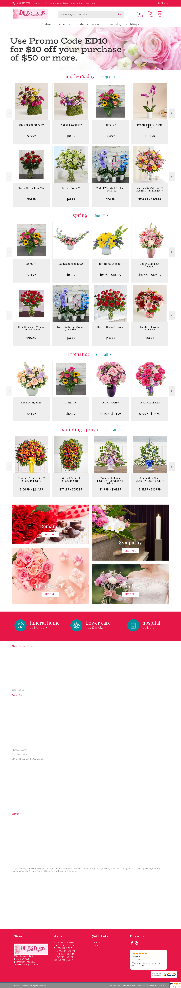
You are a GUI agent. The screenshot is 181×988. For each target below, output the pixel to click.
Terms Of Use (114, 985)
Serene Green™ (71, 188)
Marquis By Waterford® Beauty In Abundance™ (149, 189)
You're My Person (110, 402)
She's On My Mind (31, 402)
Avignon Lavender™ (71, 124)
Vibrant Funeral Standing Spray (71, 479)
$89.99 (71, 275)
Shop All (107, 77)
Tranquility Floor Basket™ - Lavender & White (110, 481)
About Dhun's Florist (23, 646)
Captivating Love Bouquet (150, 265)
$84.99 (70, 136)
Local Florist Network (147, 985)
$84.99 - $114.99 (110, 414)
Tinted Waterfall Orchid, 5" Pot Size (110, 189)
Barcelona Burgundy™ (31, 124)
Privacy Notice (129, 985)
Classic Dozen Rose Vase (31, 188)
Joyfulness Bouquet (110, 263)
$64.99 (110, 136)
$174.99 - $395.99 (70, 489)
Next (172, 113)
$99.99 (31, 136)
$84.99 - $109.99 (110, 275)
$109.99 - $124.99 (150, 275)
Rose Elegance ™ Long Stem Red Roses (31, 328)
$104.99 (31, 338)
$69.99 (71, 199)
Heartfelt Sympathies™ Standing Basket (31, 479)
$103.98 (150, 136)
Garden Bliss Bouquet (70, 263)
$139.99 (110, 338)
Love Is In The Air (150, 402)
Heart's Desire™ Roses (110, 326)
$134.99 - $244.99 (31, 489)
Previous (9, 113)
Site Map (162, 985)
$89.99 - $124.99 (150, 414)
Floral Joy (110, 124)
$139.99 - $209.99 (149, 199)
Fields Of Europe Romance (150, 328)
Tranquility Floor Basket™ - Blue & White (150, 479)
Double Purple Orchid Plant (150, 126)
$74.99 (31, 199)
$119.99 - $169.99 (110, 489)
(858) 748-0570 (23, 3)
